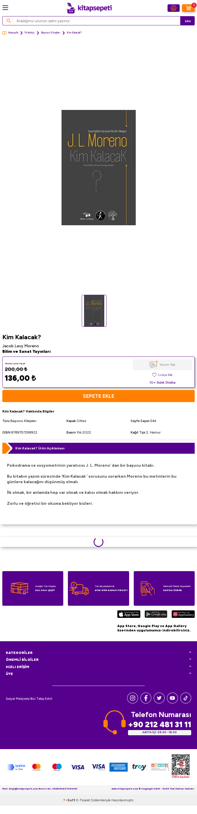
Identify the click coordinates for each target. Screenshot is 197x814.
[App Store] (128, 615)
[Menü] (5, 7)
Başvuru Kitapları (50, 32)
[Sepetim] (188, 8)
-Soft (69, 800)
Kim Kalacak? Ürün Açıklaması (39, 448)
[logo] (89, 8)
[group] (98, 167)
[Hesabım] (173, 8)
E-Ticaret (83, 800)
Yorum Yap (167, 365)
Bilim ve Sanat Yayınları (26, 351)
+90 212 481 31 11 (159, 724)
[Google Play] (156, 615)
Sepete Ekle (98, 396)
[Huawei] (183, 615)
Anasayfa (10, 33)
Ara (188, 21)
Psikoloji (30, 32)
